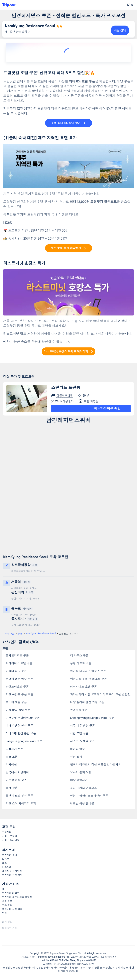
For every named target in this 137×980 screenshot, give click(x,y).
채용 (4, 863)
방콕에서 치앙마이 (17, 772)
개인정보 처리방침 (12, 871)
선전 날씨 (76, 756)
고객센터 (7, 832)
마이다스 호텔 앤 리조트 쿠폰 (88, 678)
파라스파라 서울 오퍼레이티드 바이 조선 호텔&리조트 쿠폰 (102, 694)
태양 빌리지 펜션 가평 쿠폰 (87, 702)
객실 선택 (120, 30)
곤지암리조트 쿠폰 (17, 655)
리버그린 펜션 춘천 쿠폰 (21, 733)
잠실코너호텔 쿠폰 (17, 686)
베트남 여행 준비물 (82, 803)
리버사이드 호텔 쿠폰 (83, 686)
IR (3, 889)
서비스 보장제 (9, 836)
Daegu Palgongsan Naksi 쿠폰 (24, 741)
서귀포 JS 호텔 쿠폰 (82, 741)
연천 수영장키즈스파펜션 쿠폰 (89, 795)
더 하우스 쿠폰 (79, 655)
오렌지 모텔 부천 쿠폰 (19, 795)
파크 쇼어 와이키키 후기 (21, 803)
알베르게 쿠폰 (14, 749)
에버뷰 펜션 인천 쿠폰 (19, 725)
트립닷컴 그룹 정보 (12, 875)
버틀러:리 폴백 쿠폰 (18, 710)
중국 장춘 (12, 788)
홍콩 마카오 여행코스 (83, 788)
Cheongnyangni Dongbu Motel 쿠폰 (92, 717)
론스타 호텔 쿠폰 (16, 702)
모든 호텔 (7, 905)
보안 (4, 913)
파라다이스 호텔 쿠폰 (19, 663)
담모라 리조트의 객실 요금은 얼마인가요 (95, 764)
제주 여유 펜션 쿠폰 (82, 725)
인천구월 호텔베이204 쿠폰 (23, 717)
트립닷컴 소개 (9, 855)
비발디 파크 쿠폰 (16, 671)
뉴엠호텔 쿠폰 (79, 710)
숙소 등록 (7, 901)
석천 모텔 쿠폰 (79, 733)
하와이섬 (11, 764)
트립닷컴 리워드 (10, 893)
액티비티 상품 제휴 (12, 909)
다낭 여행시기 (79, 780)
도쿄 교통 (12, 756)
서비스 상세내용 (10, 840)
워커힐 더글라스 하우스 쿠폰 (88, 671)
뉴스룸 (5, 859)
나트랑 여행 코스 (16, 780)
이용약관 (7, 867)
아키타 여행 (77, 749)
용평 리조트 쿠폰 (80, 663)
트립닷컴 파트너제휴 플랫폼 (17, 897)
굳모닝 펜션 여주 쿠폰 (19, 678)
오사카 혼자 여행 (80, 772)
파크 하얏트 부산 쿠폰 (19, 694)
